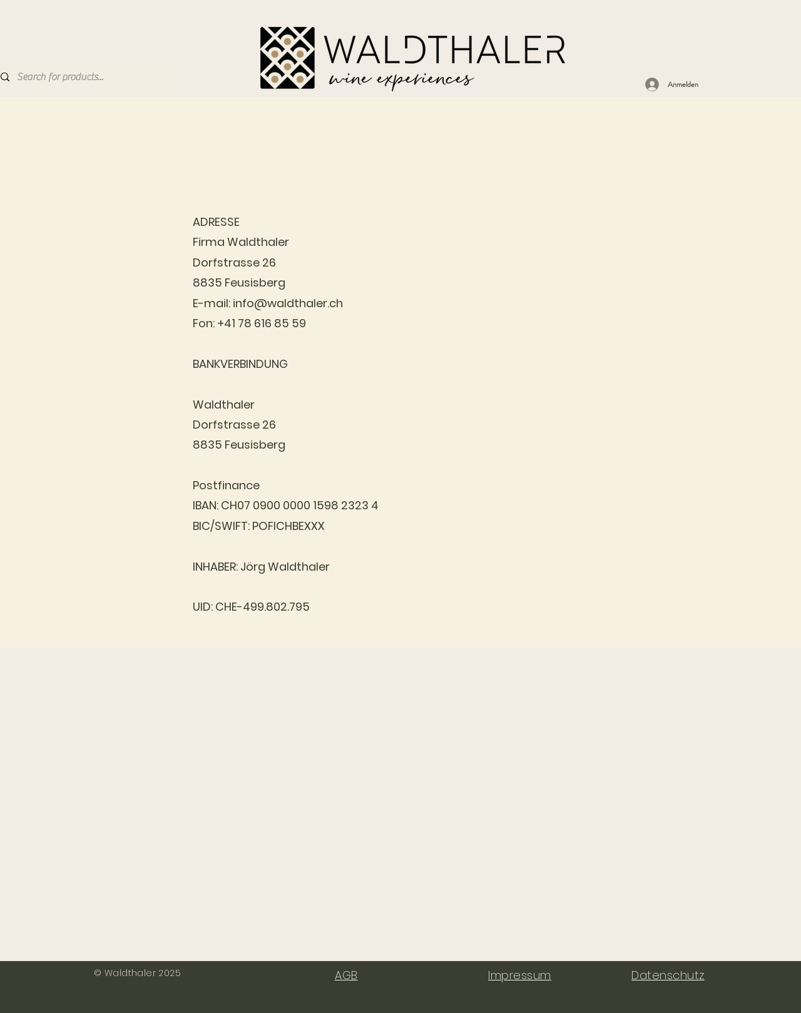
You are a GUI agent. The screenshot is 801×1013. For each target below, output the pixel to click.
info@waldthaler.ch (288, 303)
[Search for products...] (86, 77)
